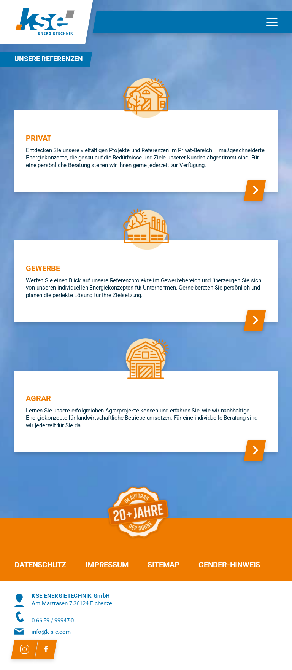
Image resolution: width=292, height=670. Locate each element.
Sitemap (163, 564)
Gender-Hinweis (229, 564)
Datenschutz (40, 564)
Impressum (107, 564)
